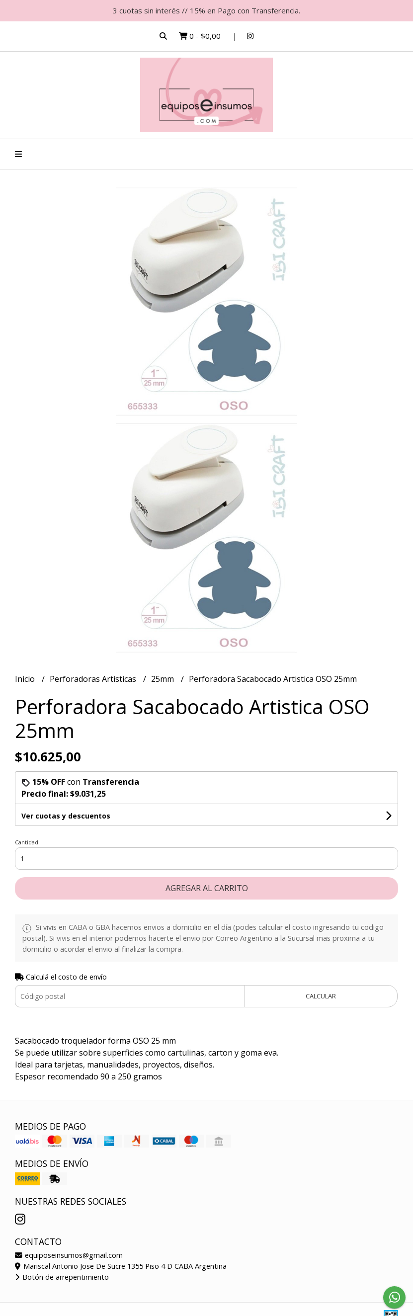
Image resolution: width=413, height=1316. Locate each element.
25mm (163, 678)
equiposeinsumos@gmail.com (69, 1255)
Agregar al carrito (206, 888)
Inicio (26, 678)
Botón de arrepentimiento (62, 1277)
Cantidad (26, 842)
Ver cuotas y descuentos (65, 816)
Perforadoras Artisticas (94, 678)
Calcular (321, 995)
